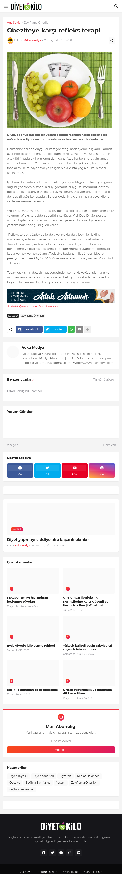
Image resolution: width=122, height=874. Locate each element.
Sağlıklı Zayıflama (38, 782)
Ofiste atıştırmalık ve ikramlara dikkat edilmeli (87, 691)
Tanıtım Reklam (47, 872)
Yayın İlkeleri (71, 872)
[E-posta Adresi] (61, 741)
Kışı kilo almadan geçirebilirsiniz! (32, 690)
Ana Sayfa (14, 22)
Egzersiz (65, 776)
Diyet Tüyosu (18, 776)
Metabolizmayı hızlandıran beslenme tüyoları (27, 599)
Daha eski (110, 445)
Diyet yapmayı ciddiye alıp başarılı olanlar (48, 539)
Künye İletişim (93, 872)
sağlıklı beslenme (21, 789)
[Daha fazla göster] (87, 329)
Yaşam (60, 782)
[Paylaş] (112, 40)
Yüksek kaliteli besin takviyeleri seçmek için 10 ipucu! (87, 647)
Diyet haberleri (43, 776)
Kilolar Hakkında (88, 776)
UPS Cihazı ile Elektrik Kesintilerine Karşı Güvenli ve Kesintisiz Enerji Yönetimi (85, 601)
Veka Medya (33, 347)
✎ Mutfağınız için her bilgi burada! (32, 306)
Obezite (14, 782)
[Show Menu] (5, 6)
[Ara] (116, 6)
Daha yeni (12, 445)
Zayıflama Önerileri (37, 22)
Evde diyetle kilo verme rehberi (31, 645)
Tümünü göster (104, 379)
